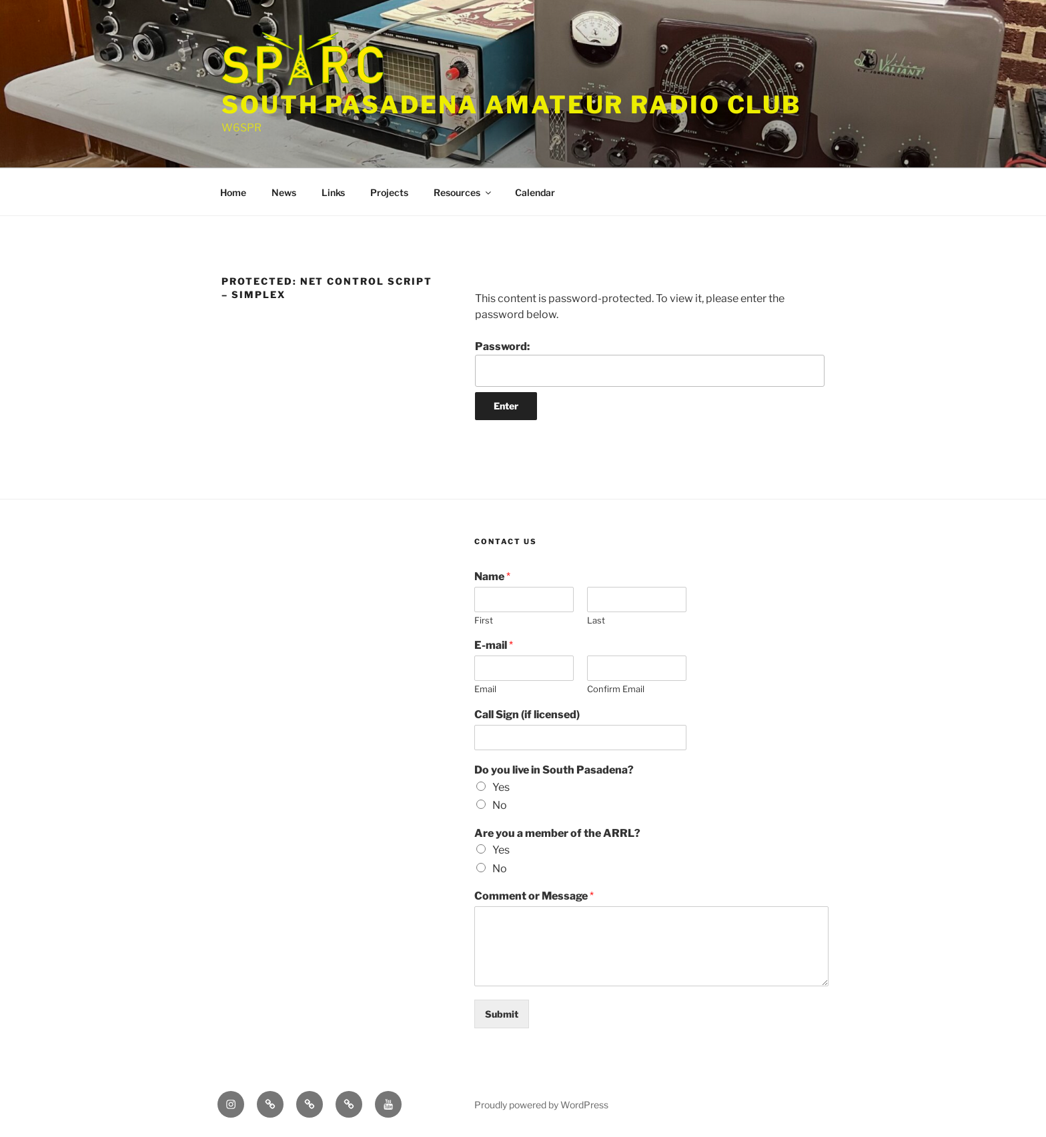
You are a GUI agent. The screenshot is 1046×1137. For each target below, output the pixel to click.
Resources (463, 192)
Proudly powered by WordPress (541, 1104)
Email (485, 689)
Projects (389, 192)
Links (333, 192)
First (483, 620)
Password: (650, 363)
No (499, 805)
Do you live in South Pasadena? (554, 770)
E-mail (493, 645)
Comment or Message (534, 896)
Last (596, 620)
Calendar (535, 192)
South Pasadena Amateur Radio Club (511, 104)
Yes (501, 787)
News (284, 192)
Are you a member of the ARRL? (557, 833)
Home (233, 192)
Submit (501, 1014)
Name (492, 576)
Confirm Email (615, 689)
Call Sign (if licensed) (527, 714)
